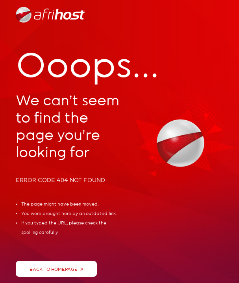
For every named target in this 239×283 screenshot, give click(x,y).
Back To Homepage (56, 269)
